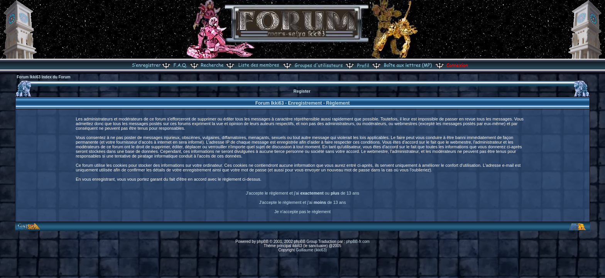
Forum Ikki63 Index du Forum (43, 77)
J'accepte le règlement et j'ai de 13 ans (302, 202)
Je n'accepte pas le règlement (302, 211)
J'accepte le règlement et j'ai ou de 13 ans (302, 193)
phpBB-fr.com (358, 241)
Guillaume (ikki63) (311, 250)
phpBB (263, 241)
